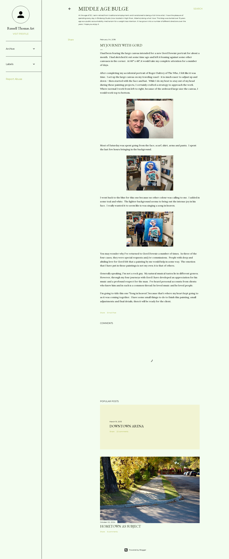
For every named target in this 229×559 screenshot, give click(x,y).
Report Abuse (14, 79)
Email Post (111, 313)
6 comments (112, 532)
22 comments (122, 431)
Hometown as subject (120, 526)
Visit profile (21, 34)
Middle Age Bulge (103, 8)
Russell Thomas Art (20, 28)
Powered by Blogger (135, 550)
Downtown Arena (127, 426)
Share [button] (71, 39)
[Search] (198, 8)
